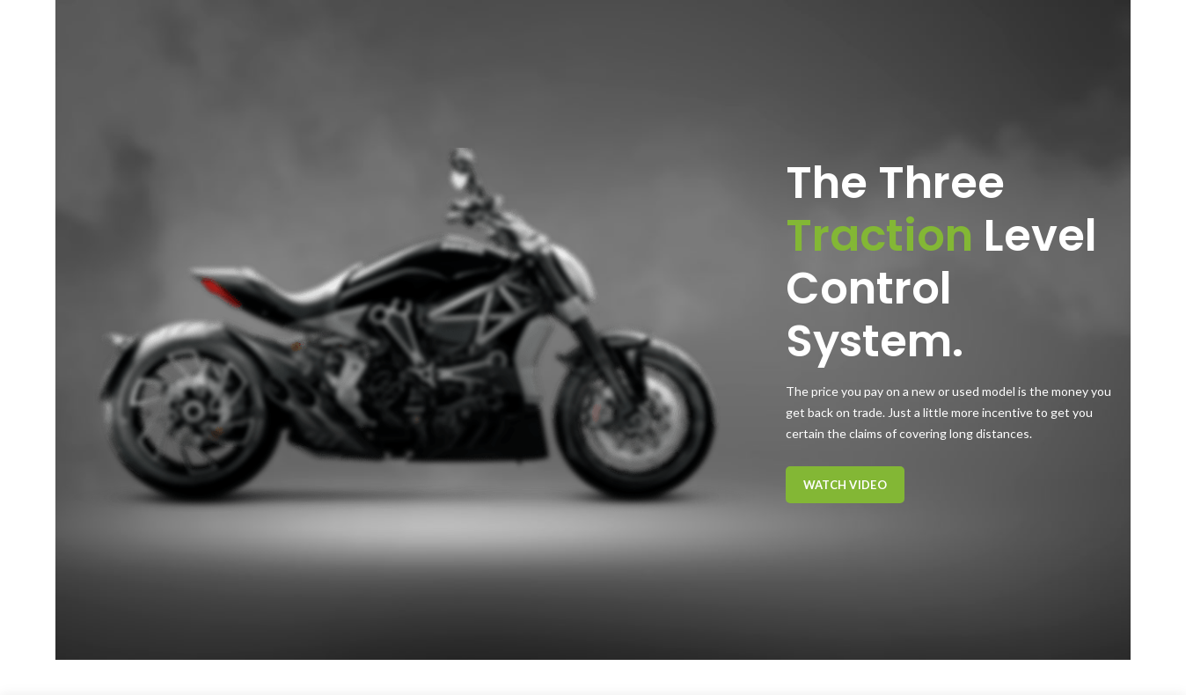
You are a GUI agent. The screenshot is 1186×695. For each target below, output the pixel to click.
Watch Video (845, 485)
